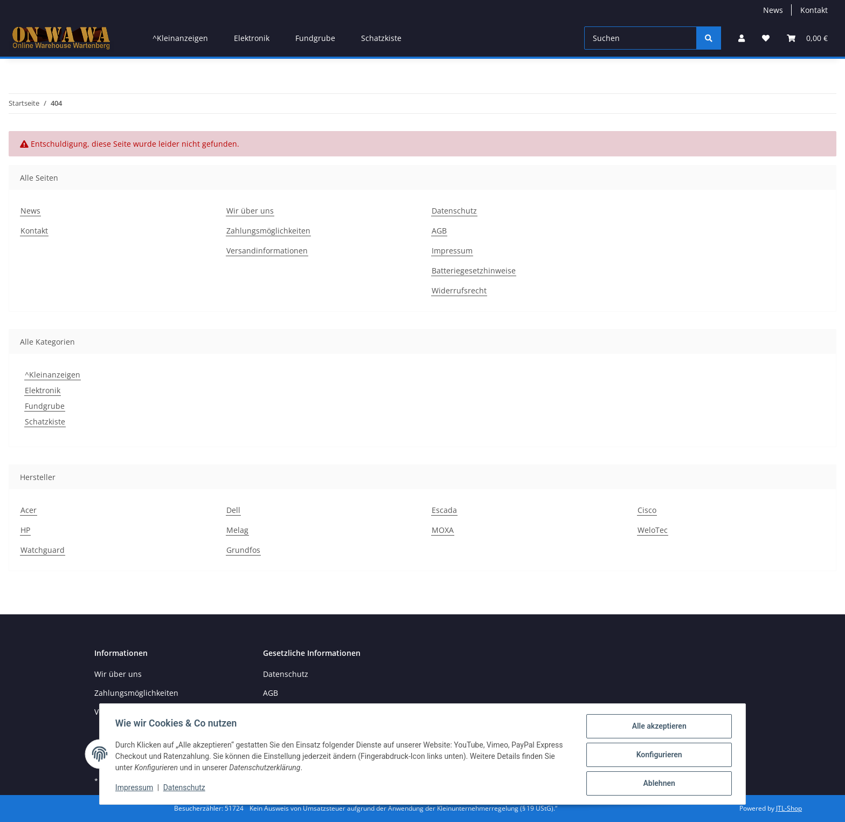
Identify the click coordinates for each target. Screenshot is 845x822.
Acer (28, 510)
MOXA (443, 530)
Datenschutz (454, 211)
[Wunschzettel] (765, 38)
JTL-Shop (789, 808)
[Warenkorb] (807, 38)
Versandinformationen (267, 250)
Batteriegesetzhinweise (474, 270)
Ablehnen (657, 783)
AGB (439, 230)
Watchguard (42, 550)
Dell (233, 510)
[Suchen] (640, 38)
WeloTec (653, 530)
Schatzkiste (45, 421)
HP (25, 530)
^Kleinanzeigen (52, 374)
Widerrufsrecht (459, 290)
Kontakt (814, 10)
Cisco (647, 510)
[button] (741, 38)
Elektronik (42, 390)
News (773, 10)
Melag (237, 530)
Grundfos (243, 550)
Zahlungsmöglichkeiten (268, 230)
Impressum (452, 250)
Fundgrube (45, 406)
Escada (444, 510)
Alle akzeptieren (657, 727)
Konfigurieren (657, 755)
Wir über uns (250, 211)
